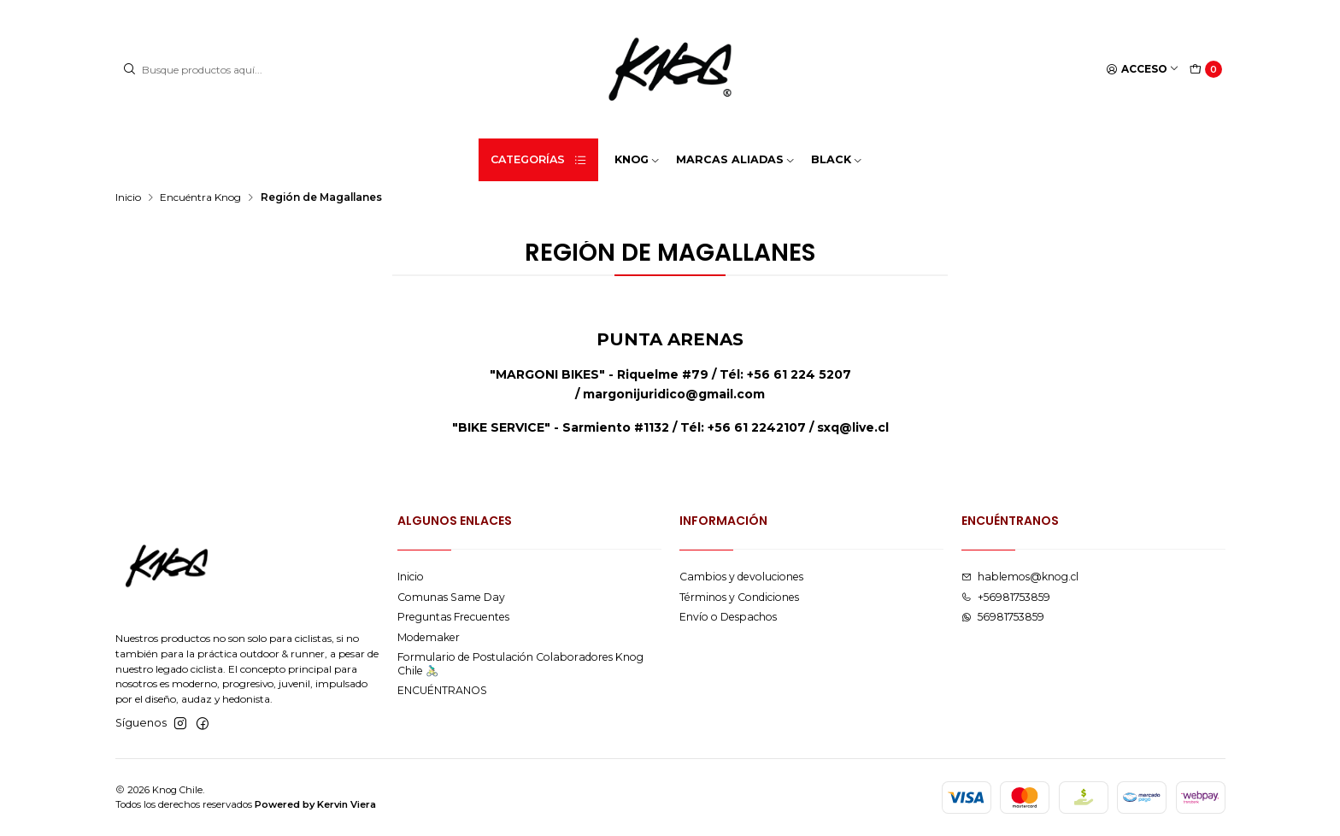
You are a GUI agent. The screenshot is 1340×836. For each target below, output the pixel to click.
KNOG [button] (637, 159)
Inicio (128, 197)
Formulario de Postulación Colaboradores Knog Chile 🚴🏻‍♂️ (520, 663)
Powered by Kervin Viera (315, 804)
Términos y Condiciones (739, 597)
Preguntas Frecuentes (453, 616)
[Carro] (1206, 69)
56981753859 (1002, 616)
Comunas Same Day (451, 597)
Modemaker (428, 637)
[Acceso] (1143, 69)
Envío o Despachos (728, 616)
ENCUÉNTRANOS (442, 690)
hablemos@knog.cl (1019, 576)
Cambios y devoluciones (741, 576)
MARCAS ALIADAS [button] (736, 159)
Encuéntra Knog (200, 197)
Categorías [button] (539, 160)
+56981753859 (1005, 597)
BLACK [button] (837, 159)
